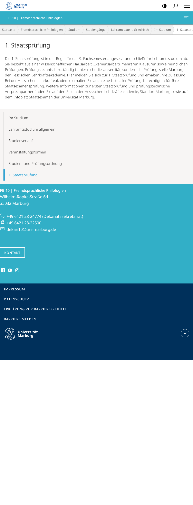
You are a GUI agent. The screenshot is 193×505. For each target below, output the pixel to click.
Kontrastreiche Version (163, 6)
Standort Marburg (155, 91)
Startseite (8, 30)
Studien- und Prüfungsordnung (35, 163)
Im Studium (162, 30)
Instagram (17, 270)
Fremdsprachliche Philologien (42, 30)
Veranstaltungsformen (27, 152)
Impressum (14, 289)
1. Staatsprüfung (23, 174)
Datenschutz (16, 299)
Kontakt (12, 252)
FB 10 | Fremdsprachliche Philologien (186, 18)
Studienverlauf (21, 140)
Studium (74, 30)
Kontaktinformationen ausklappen (184, 333)
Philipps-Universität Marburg (25, 337)
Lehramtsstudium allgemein (32, 129)
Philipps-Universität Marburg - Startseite (17, 5)
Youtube (9, 270)
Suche (174, 6)
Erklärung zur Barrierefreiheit (35, 309)
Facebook (2, 270)
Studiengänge (95, 30)
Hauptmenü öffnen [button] (186, 5)
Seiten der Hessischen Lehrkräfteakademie (102, 91)
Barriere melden (20, 319)
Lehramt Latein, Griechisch (130, 30)
